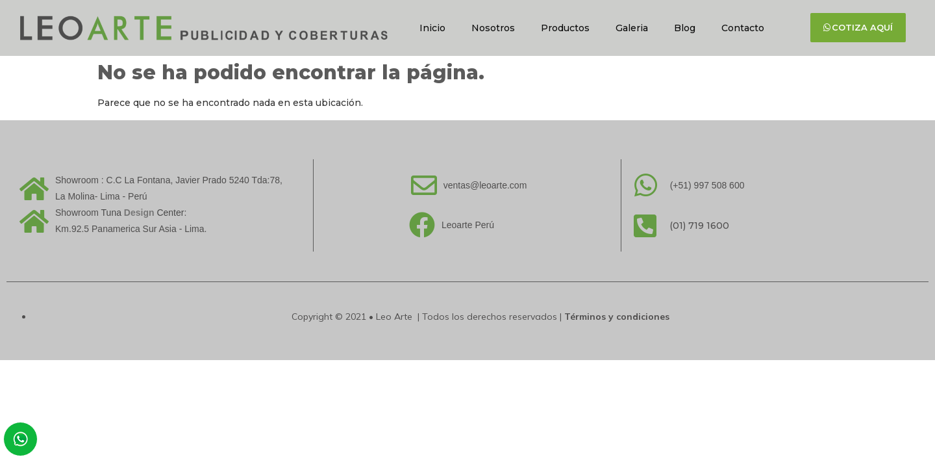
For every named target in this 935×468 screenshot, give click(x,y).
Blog (684, 28)
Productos (565, 28)
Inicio (432, 28)
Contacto (742, 28)
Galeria (632, 28)
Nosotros (493, 28)
